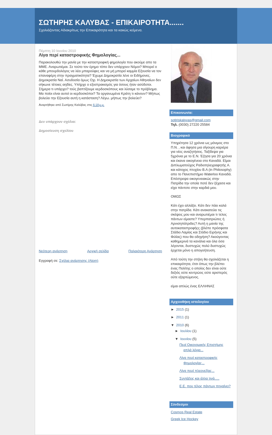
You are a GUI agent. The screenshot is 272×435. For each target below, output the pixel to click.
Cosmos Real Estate (186, 412)
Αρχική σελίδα (98, 251)
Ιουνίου (186, 339)
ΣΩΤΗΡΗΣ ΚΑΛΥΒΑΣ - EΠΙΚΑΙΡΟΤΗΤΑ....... (111, 22)
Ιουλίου (186, 331)
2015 (180, 309)
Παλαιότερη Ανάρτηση (145, 251)
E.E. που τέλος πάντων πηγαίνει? (205, 386)
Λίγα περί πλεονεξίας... (196, 371)
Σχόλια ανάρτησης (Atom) (78, 261)
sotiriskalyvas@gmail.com (191, 120)
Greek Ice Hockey (184, 419)
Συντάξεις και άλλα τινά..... (199, 378)
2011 (180, 317)
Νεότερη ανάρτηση (53, 251)
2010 (180, 325)
